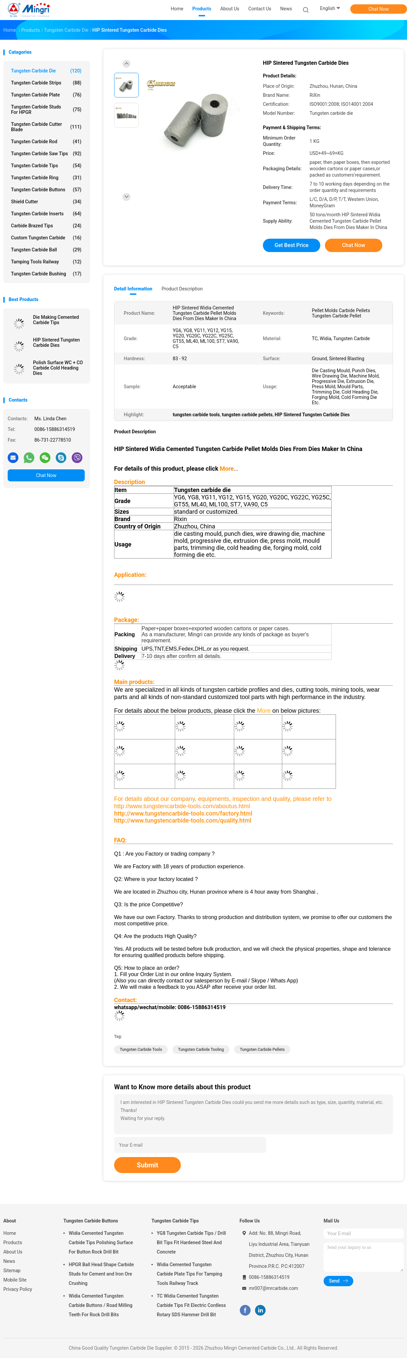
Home (9, 1233)
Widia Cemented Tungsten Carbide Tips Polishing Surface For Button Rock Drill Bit (101, 1242)
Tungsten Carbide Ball (46, 249)
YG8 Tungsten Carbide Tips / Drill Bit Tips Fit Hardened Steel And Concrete (191, 1242)
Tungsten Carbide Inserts (46, 213)
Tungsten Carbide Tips (46, 165)
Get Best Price (292, 245)
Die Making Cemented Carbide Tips (56, 319)
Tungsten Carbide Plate (46, 94)
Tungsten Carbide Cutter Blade (46, 127)
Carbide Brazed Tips (46, 225)
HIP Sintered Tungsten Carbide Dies (56, 342)
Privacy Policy (17, 1289)
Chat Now (379, 9)
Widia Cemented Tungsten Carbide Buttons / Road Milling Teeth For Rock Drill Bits (100, 1305)
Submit (147, 1165)
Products (12, 1242)
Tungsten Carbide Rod (46, 141)
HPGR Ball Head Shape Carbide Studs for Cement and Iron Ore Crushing (101, 1274)
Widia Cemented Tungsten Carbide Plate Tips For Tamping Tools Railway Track (189, 1274)
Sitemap (11, 1270)
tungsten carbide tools (141, 1049)
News (9, 1261)
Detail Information (133, 288)
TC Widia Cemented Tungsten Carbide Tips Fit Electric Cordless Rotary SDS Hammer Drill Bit (191, 1305)
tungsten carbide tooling (201, 1049)
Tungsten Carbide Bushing (46, 273)
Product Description (181, 288)
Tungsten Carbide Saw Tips (46, 153)
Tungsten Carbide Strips (46, 82)
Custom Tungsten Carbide (46, 237)
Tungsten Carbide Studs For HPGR (46, 109)
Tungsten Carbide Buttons (46, 189)
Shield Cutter (46, 201)
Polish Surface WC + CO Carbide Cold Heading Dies (58, 368)
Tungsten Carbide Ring (46, 177)
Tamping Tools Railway (46, 261)
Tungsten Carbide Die (46, 70)
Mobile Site (15, 1280)
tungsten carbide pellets (262, 1049)
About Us (12, 1252)
